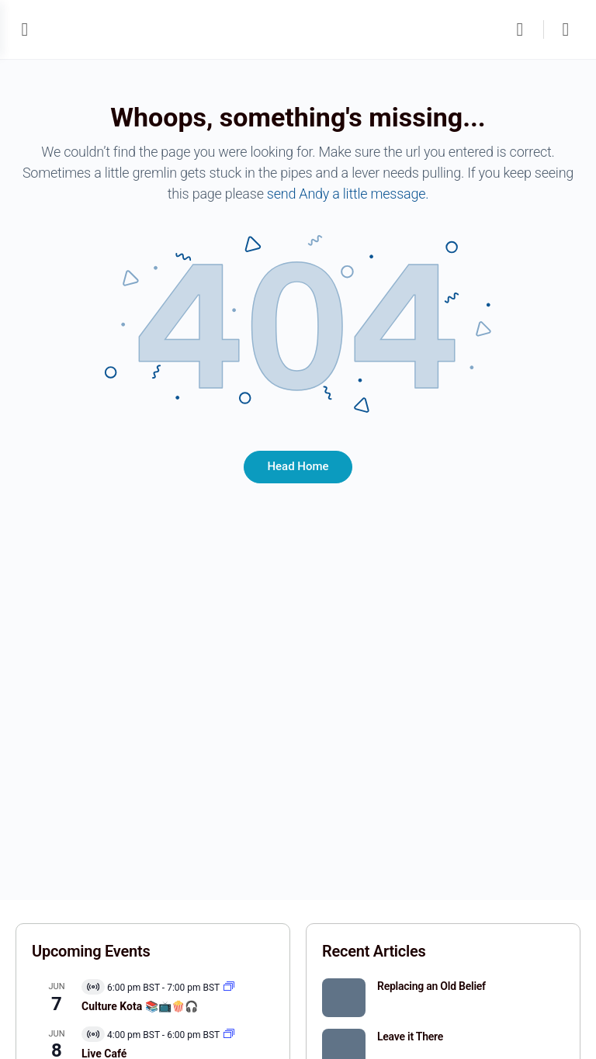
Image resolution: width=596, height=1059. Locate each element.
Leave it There (410, 1036)
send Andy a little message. (348, 193)
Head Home (297, 466)
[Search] (524, 29)
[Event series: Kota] (229, 987)
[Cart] (566, 29)
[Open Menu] (25, 29)
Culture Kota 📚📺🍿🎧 (139, 1006)
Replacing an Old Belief (431, 986)
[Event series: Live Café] (229, 1035)
